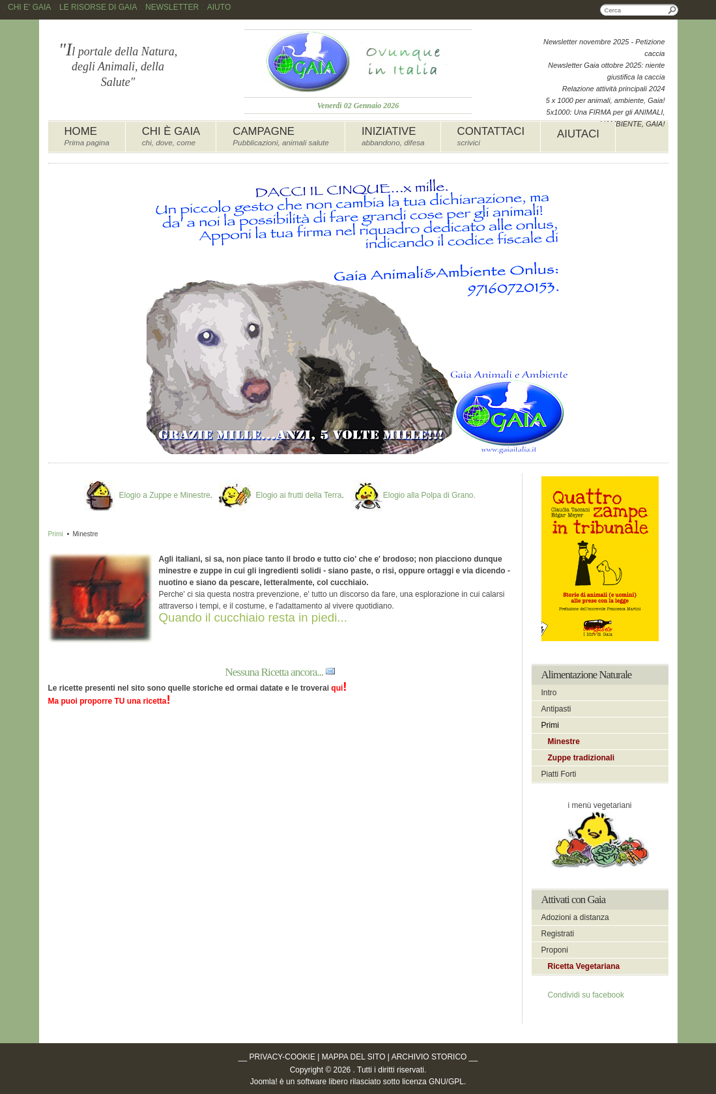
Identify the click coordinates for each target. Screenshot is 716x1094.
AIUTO (219, 7)
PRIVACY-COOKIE (282, 1056)
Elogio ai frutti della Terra (299, 495)
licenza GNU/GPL (433, 1081)
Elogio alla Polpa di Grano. (429, 495)
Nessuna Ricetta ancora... (274, 671)
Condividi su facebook (586, 995)
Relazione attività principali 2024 (613, 89)
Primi (55, 534)
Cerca (672, 10)
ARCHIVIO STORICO (429, 1056)
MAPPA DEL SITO (354, 1056)
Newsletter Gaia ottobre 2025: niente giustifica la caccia (606, 71)
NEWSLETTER (172, 7)
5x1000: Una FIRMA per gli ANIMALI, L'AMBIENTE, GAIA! (606, 118)
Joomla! (264, 1081)
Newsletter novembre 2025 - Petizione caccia (604, 47)
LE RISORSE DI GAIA (98, 7)
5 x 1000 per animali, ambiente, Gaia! (605, 100)
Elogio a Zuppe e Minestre (164, 495)
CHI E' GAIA (29, 7)
